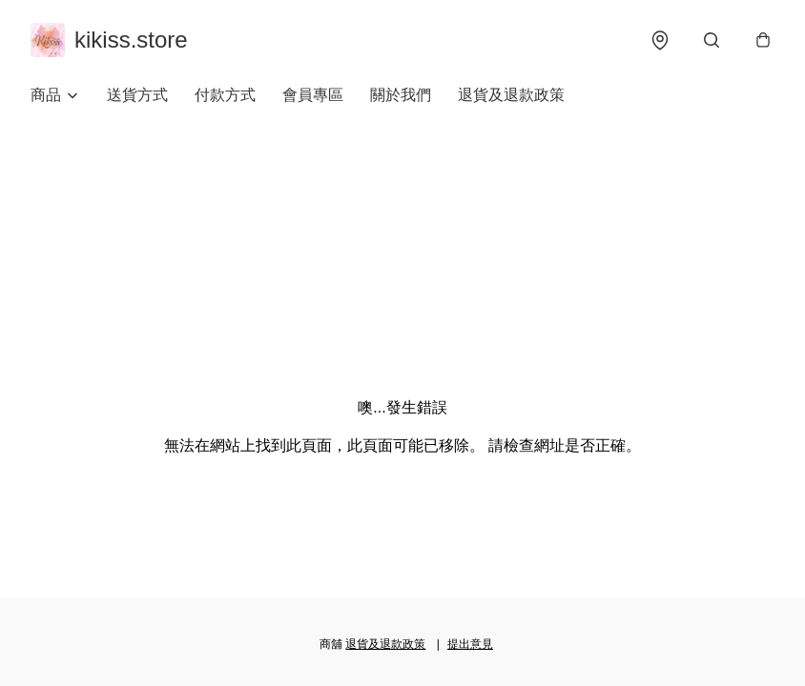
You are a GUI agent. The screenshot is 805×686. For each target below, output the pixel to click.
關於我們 (400, 95)
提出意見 (470, 644)
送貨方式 (137, 95)
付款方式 (225, 95)
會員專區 (312, 95)
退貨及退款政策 (511, 95)
